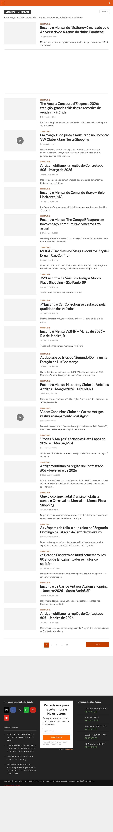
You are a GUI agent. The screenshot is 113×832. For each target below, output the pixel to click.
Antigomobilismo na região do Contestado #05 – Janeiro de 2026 (69, 659)
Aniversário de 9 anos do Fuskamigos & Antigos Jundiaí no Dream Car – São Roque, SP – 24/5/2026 (21, 813)
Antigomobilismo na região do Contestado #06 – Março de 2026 (68, 181)
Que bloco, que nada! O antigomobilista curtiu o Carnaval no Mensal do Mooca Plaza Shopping (72, 530)
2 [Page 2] (51, 689)
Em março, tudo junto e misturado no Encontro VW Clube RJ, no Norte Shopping (70, 147)
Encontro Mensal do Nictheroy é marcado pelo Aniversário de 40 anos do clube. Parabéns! (73, 32)
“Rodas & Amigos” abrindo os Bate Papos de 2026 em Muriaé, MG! (73, 468)
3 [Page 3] (56, 689)
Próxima (97, 689)
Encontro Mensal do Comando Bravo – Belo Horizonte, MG (72, 209)
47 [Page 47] (67, 689)
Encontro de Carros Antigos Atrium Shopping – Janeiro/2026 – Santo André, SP (73, 629)
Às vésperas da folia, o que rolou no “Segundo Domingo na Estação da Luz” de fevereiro (74, 563)
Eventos (104, 11)
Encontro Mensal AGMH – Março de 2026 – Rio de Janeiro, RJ (70, 353)
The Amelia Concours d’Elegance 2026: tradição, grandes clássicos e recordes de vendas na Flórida (73, 114)
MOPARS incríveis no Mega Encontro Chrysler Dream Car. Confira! (71, 270)
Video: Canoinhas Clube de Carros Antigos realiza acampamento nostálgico (73, 440)
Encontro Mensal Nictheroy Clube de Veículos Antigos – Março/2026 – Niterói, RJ (74, 409)
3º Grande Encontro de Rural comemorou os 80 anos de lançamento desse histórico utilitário (74, 596)
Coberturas (45, 24)
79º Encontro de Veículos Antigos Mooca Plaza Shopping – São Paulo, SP (74, 298)
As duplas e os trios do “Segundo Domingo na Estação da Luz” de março (71, 379)
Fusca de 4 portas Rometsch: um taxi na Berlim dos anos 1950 (20, 781)
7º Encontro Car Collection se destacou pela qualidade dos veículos (72, 324)
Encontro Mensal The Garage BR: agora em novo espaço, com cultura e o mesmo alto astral (73, 240)
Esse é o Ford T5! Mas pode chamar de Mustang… (20, 802)
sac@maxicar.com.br (12, 830)
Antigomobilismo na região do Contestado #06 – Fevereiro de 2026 (71, 496)
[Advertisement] (56, 77)
